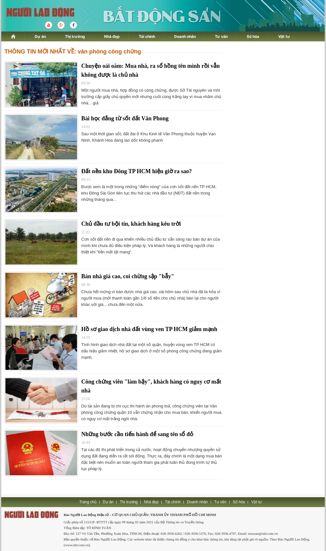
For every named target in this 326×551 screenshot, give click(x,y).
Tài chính (147, 36)
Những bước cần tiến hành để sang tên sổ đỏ (137, 434)
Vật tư (284, 36)
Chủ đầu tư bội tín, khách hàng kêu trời (131, 224)
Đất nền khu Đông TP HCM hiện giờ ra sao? (136, 171)
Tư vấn (221, 36)
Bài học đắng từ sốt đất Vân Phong (124, 118)
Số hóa (253, 36)
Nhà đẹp (112, 36)
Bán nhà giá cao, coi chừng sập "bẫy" (127, 276)
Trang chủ (87, 502)
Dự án (40, 36)
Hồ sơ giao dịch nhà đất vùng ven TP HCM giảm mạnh (149, 329)
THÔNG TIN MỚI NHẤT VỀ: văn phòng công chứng (72, 51)
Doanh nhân (185, 36)
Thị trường (75, 36)
